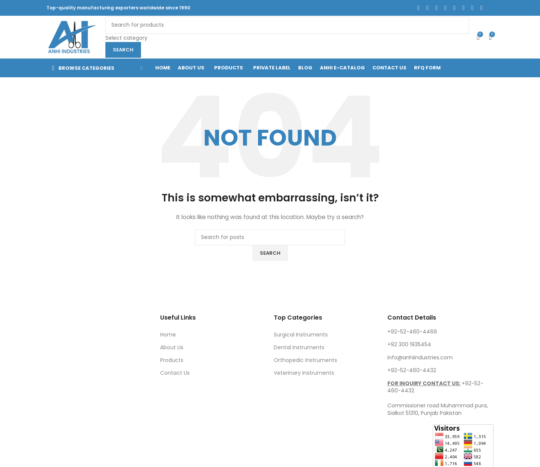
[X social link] (427, 7)
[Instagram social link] (436, 7)
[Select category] (287, 38)
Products (171, 360)
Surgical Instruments (301, 334)
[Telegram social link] (481, 7)
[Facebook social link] (418, 7)
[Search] (287, 25)
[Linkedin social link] (454, 7)
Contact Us (175, 373)
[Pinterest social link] (445, 7)
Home (168, 334)
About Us (171, 347)
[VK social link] (472, 7)
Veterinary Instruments (304, 373)
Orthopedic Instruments (305, 360)
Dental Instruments (299, 347)
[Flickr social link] (463, 7)
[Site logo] (72, 37)
